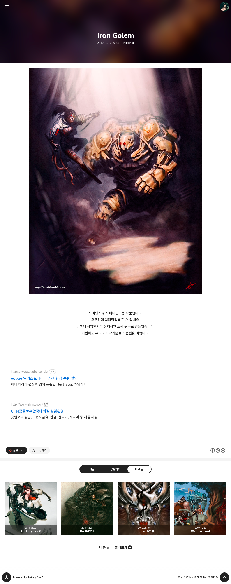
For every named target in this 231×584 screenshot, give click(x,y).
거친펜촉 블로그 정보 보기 (224, 6)
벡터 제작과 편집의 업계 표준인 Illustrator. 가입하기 (49, 384)
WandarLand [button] (200, 508)
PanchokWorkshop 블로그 (6, 577)
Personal (128, 43)
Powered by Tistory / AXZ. (28, 577)
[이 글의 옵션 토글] (23, 450)
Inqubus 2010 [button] (144, 508)
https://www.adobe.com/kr (29, 372)
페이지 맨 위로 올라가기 (224, 577)
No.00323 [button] (87, 508)
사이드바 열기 (6, 6)
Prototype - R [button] (31, 508)
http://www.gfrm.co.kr (26, 404)
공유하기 (115, 469)
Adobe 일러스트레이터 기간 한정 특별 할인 (44, 378)
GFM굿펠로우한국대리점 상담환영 (37, 411)
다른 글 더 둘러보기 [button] (113, 547)
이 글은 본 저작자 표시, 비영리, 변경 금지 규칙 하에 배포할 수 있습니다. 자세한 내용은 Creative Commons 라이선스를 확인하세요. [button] (218, 450)
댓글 (91, 469)
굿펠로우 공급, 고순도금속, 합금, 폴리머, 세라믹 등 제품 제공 (54, 417)
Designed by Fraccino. (205, 577)
